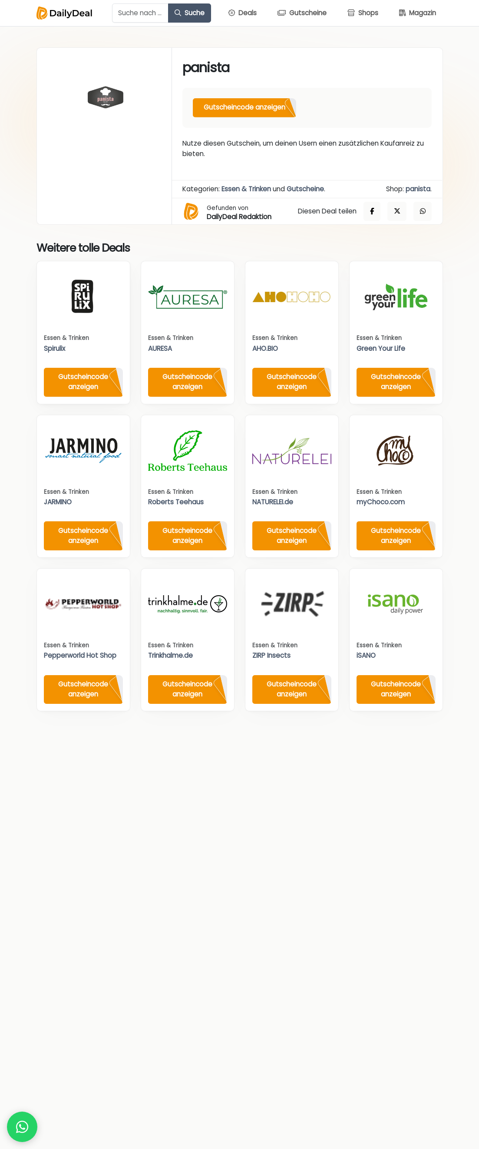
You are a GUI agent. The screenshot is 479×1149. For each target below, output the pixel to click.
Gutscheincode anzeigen (244, 107)
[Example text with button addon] (140, 13)
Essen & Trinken (246, 188)
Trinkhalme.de (170, 655)
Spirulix (54, 348)
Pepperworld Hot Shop (80, 655)
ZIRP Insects (271, 655)
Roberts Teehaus (176, 501)
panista (418, 188)
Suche (190, 12)
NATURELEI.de (272, 501)
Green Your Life (381, 348)
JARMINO (58, 501)
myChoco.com (381, 501)
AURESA (160, 348)
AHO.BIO (265, 348)
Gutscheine (305, 188)
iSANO (366, 655)
